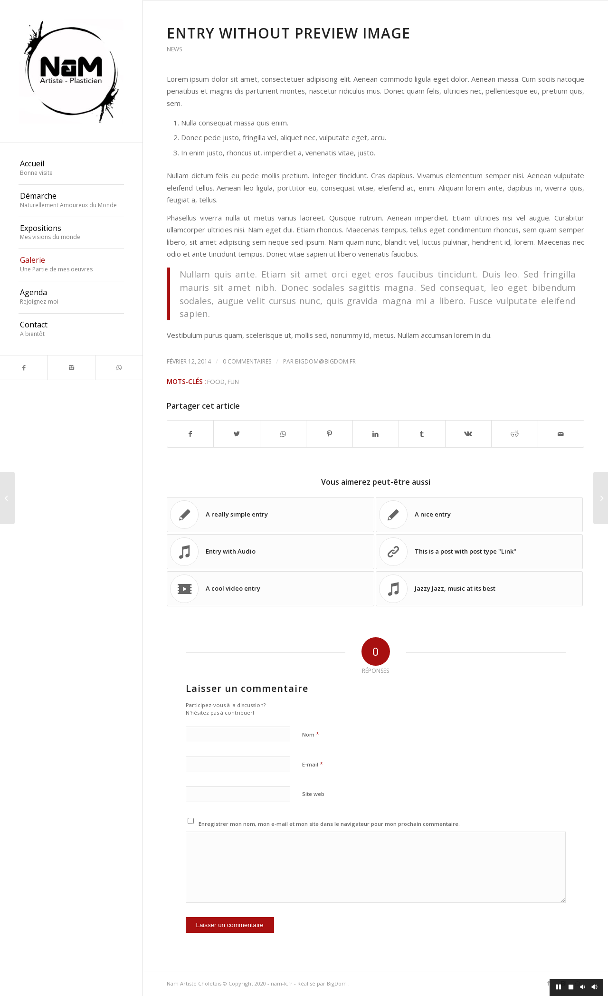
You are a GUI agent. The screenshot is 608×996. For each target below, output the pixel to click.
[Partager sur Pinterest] (329, 434)
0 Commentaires (247, 361)
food (216, 381)
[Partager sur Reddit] (514, 434)
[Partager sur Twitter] (236, 434)
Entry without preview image (288, 33)
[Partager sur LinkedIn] (376, 434)
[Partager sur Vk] (468, 434)
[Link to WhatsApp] (118, 367)
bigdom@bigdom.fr (325, 361)
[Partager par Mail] (561, 434)
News (174, 49)
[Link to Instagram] (71, 367)
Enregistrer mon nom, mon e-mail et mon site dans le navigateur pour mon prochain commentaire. (329, 823)
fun (233, 381)
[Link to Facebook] (24, 367)
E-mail (312, 764)
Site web (313, 793)
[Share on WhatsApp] (283, 434)
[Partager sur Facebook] (190, 434)
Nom (310, 734)
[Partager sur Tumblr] (422, 434)
